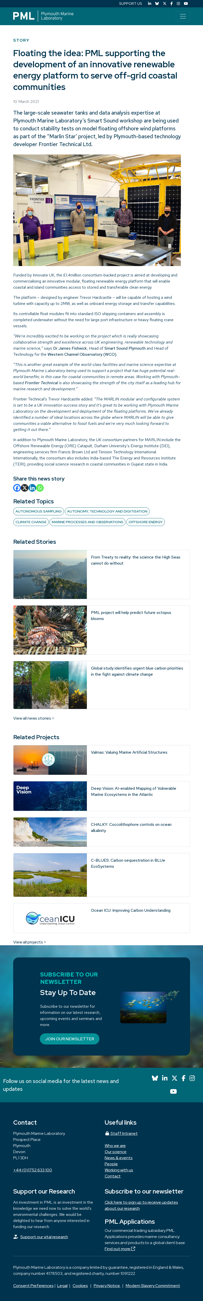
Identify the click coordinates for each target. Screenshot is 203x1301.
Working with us (119, 1170)
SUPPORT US (130, 3)
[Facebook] (171, 3)
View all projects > (29, 942)
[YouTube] (186, 3)
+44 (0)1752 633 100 (32, 1170)
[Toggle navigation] (183, 16)
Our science (116, 1151)
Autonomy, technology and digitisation (107, 511)
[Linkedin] (32, 488)
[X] (24, 488)
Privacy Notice (107, 1285)
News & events (119, 1157)
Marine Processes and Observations (87, 522)
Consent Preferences (33, 1285)
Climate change (30, 522)
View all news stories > (33, 718)
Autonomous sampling (38, 511)
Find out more (120, 1248)
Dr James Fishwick (70, 348)
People (111, 1164)
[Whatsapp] (40, 488)
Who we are (115, 1145)
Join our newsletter (69, 1039)
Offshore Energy (146, 522)
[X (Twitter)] (164, 3)
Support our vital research (44, 1237)
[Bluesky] (157, 3)
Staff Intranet (121, 1133)
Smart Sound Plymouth (125, 348)
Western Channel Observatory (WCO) (82, 354)
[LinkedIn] (149, 3)
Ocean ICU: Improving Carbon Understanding (130, 910)
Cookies (80, 1285)
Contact (113, 1176)
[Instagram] (178, 3)
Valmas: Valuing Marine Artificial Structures (129, 752)
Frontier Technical (41, 382)
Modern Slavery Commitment (153, 1285)
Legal (62, 1285)
